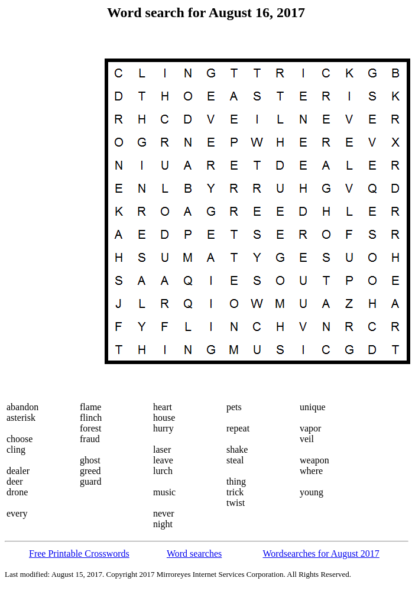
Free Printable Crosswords (79, 553)
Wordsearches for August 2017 (321, 553)
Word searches (194, 553)
